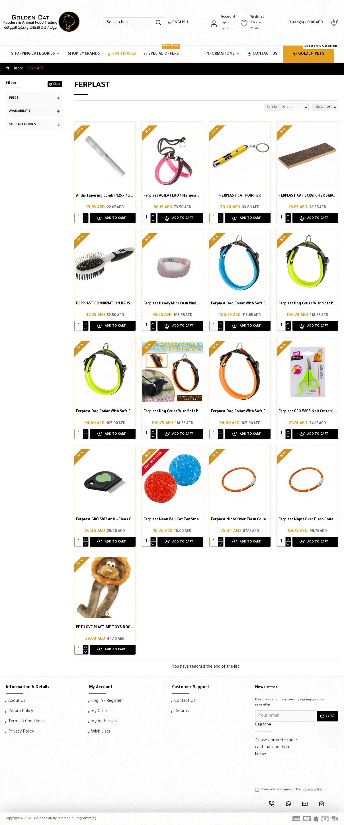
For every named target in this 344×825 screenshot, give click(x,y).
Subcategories (22, 125)
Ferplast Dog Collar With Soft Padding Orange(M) (172, 412)
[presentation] (295, 769)
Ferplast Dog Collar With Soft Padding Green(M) (307, 304)
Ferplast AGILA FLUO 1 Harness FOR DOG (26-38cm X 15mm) (172, 196)
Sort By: (264, 107)
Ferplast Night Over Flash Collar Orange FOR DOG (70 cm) (307, 520)
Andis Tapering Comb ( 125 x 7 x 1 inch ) (105, 196)
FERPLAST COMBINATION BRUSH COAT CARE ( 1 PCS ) (105, 304)
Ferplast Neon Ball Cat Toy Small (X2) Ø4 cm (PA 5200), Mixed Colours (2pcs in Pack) (172, 520)
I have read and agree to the (289, 789)
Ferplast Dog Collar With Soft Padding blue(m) (240, 304)
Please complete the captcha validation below (274, 748)
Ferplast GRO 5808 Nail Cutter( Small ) (307, 412)
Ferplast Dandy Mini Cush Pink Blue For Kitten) (172, 304)
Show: (318, 107)
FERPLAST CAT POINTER (240, 196)
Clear (57, 84)
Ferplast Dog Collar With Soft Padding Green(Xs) (105, 412)
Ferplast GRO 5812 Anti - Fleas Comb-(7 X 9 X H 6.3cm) (105, 520)
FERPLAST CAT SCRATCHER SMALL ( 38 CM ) (307, 196)
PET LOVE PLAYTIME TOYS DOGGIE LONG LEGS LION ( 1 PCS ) (105, 628)
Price (14, 98)
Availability (20, 111)
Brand (19, 69)
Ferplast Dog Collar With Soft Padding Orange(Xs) (240, 412)
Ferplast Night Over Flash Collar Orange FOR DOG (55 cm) (240, 520)
